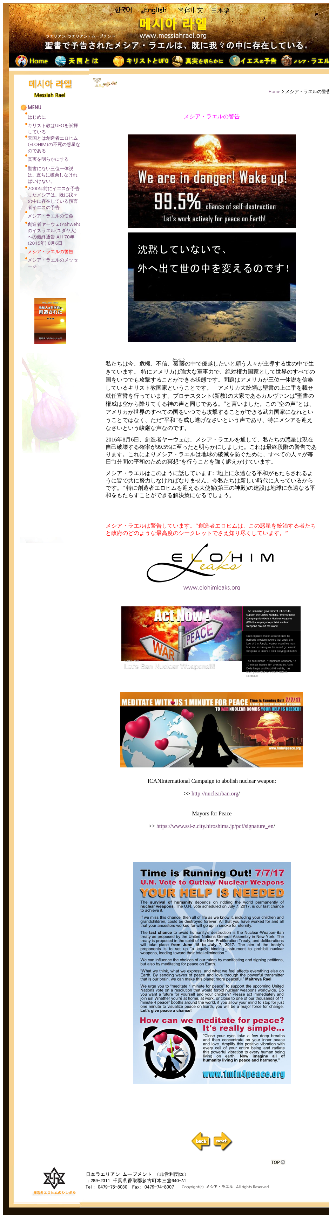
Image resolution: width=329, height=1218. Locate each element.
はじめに (37, 117)
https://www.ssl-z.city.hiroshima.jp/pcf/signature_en (215, 826)
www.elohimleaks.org (212, 584)
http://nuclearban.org (214, 793)
